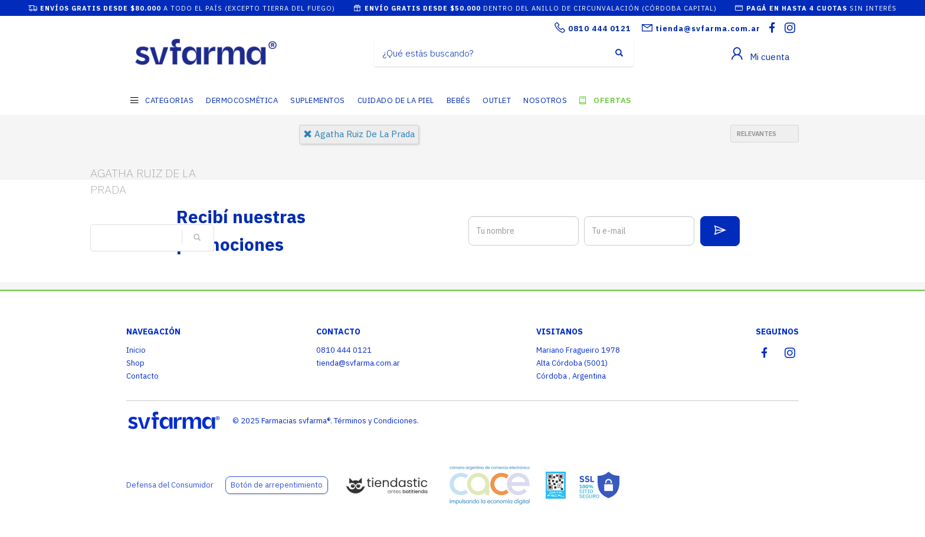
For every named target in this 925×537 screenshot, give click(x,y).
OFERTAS (612, 100)
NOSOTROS (545, 100)
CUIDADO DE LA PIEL (395, 100)
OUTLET (497, 100)
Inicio (136, 350)
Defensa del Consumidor (170, 485)
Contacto (142, 376)
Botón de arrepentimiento (277, 485)
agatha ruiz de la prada (359, 134)
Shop (135, 363)
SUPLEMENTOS (317, 100)
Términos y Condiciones (375, 421)
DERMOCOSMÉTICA (242, 100)
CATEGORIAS (169, 100)
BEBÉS (459, 100)
